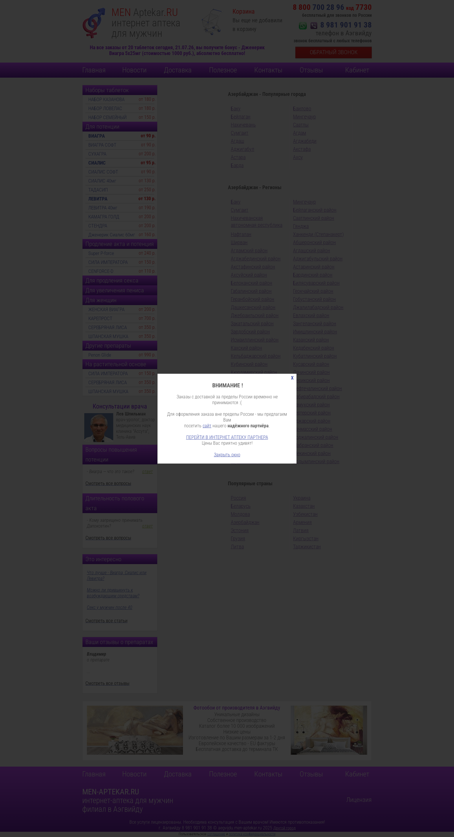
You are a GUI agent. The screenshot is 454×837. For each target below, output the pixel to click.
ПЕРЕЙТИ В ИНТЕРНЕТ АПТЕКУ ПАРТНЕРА (227, 437)
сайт (207, 425)
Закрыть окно (227, 454)
